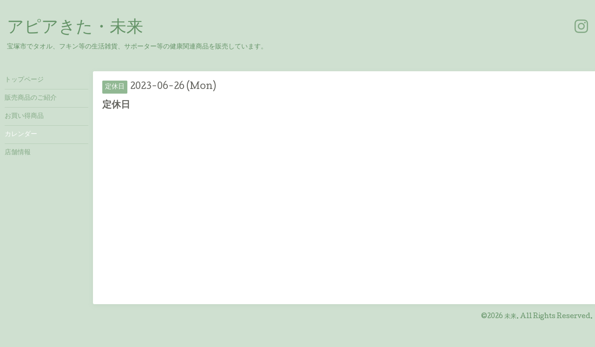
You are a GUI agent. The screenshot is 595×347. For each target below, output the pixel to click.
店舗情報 (18, 152)
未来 (510, 316)
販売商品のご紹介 (31, 98)
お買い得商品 (24, 116)
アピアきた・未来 (75, 28)
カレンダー (21, 134)
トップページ (24, 80)
